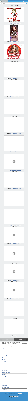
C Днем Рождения (5, 355)
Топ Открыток (4, 348)
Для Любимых (4, 370)
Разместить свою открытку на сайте (9, 394)
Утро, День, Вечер (5, 350)
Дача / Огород (4, 389)
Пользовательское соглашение (14, 396)
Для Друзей (4, 361)
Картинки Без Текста (5, 376)
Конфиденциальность (20, 394)
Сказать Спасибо (5, 374)
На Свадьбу (4, 383)
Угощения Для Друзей (6, 378)
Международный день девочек (15, 23)
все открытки (4, 1)
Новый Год (4, 368)
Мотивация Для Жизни (6, 372)
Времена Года (4, 359)
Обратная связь (19, 393)
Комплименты (4, 385)
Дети (15, 335)
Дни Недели (4, 353)
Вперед (20, 339)
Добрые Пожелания (5, 363)
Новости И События (5, 387)
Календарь (4, 357)
